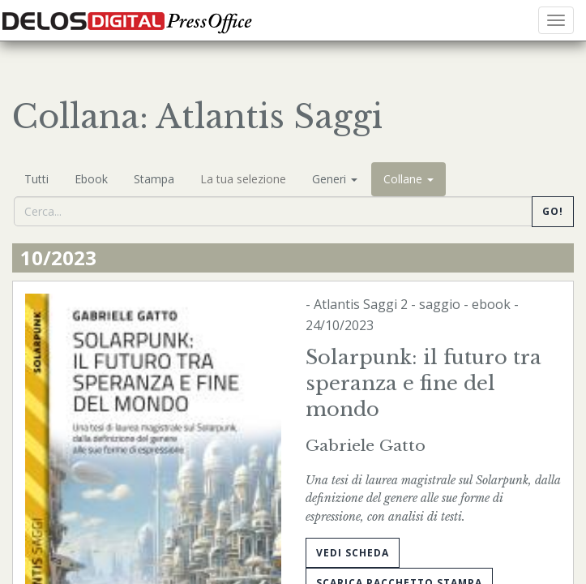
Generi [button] (334, 179)
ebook (491, 304)
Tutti (36, 179)
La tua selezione (243, 179)
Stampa (154, 179)
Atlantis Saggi (355, 304)
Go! (552, 211)
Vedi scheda (352, 553)
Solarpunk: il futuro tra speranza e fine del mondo (423, 383)
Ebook (91, 179)
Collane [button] (408, 179)
